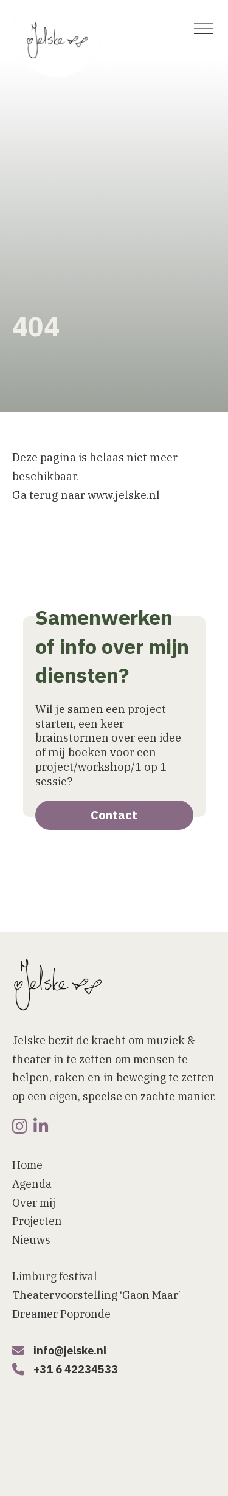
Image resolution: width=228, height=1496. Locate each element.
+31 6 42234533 (75, 1369)
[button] (85, 1482)
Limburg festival (54, 1276)
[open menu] (204, 29)
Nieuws (31, 1240)
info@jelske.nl (69, 1350)
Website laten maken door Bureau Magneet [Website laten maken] (101, 1434)
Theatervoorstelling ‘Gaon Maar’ (96, 1295)
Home (27, 1165)
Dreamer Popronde (61, 1314)
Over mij (33, 1203)
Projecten (37, 1221)
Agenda (32, 1184)
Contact (114, 815)
